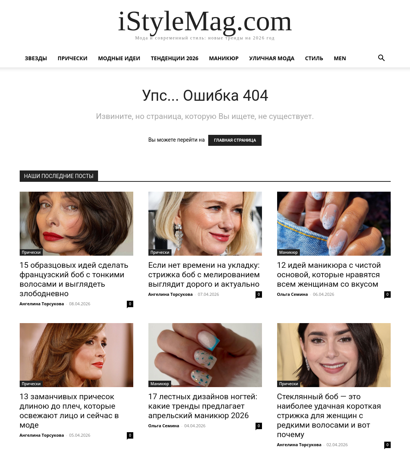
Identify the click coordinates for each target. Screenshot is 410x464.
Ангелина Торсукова (42, 303)
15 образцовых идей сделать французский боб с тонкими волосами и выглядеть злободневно (74, 279)
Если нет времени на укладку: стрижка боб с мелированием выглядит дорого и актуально (204, 275)
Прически (72, 58)
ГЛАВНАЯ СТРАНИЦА (235, 140)
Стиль (314, 58)
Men (340, 58)
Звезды (36, 58)
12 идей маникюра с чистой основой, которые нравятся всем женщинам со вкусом (329, 275)
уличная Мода (271, 58)
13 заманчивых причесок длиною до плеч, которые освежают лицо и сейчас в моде (69, 411)
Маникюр (224, 58)
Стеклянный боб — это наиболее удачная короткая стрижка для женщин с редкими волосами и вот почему (329, 415)
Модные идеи (119, 58)
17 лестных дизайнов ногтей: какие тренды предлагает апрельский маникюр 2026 (202, 406)
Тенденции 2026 (174, 58)
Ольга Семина (292, 294)
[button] (382, 58)
